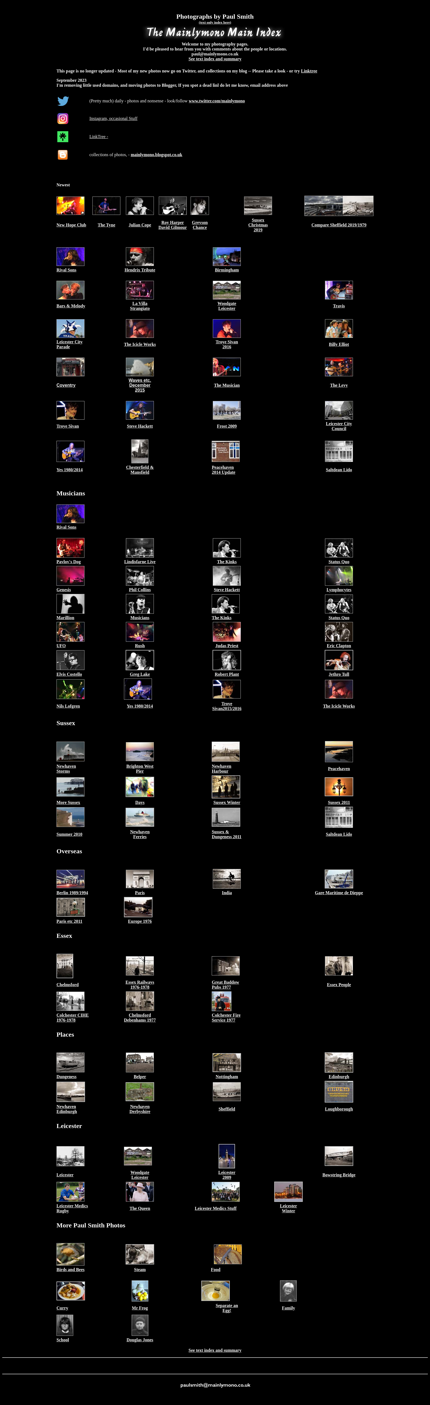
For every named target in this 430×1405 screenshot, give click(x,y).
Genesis (63, 589)
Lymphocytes (339, 589)
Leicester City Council (339, 426)
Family (288, 1308)
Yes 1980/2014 (69, 469)
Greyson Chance (200, 225)
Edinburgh (339, 1076)
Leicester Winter (288, 1208)
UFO (61, 645)
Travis (339, 306)
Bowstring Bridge (338, 1175)
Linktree (309, 71)
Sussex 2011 (339, 802)
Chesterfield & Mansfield (140, 470)
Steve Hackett (140, 426)
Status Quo (339, 561)
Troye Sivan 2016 (227, 344)
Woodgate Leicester (226, 306)
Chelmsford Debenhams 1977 (140, 1017)
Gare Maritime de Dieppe (339, 892)
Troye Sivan (67, 426)
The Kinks (227, 561)
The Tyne (106, 225)
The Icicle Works (140, 344)
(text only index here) (215, 22)
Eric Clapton (339, 645)
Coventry (65, 385)
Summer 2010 (69, 834)
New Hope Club (71, 225)
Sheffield (227, 1109)
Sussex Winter (226, 802)
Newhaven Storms (66, 768)
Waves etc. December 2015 (140, 385)
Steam (140, 1269)
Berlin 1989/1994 (72, 892)
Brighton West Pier (140, 768)
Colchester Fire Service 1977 (226, 1017)
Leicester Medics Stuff (216, 1208)
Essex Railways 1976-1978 (140, 984)
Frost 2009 (227, 426)
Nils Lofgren (68, 706)
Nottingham (227, 1076)
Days (140, 802)
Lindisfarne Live (139, 561)
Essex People (339, 984)
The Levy (339, 385)
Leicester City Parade (69, 344)
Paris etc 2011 (69, 921)
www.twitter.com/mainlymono (217, 101)
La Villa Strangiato (140, 306)
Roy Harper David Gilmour (173, 225)
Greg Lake (140, 674)
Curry (62, 1308)
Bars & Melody (70, 306)
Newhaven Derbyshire (139, 1109)
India (227, 892)
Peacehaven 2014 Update (223, 470)
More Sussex (68, 802)
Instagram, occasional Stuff (113, 118)
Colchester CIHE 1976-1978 (72, 1017)
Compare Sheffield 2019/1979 (339, 225)
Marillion (65, 617)
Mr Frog (140, 1308)
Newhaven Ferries (140, 834)
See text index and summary (215, 59)
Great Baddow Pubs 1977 (225, 984)
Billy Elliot (339, 344)
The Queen (140, 1208)
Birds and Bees (70, 1269)
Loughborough (339, 1109)
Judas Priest (226, 645)
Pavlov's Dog (68, 561)
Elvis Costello (69, 674)
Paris (140, 892)
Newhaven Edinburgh (66, 1109)
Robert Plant (227, 674)
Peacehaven (339, 768)
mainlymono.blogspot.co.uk (156, 154)
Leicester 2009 (226, 1175)
